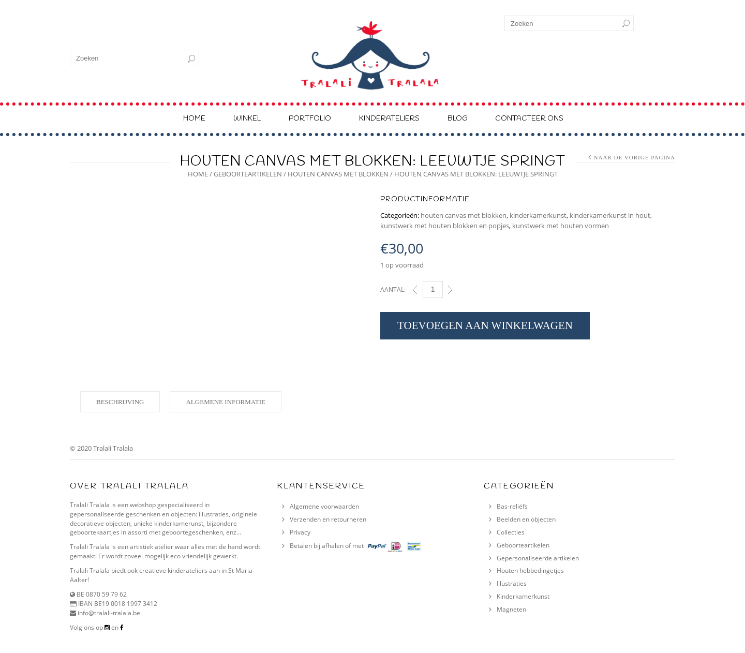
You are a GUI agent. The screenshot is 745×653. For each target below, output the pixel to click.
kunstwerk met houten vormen (560, 225)
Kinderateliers (389, 119)
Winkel (247, 119)
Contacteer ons (529, 119)
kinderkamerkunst (538, 215)
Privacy (300, 532)
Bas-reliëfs (512, 506)
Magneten (511, 609)
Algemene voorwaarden (324, 506)
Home (194, 119)
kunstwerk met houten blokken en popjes (444, 225)
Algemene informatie (225, 402)
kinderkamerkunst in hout (610, 215)
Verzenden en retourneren (328, 519)
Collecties (511, 532)
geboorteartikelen (248, 174)
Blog (457, 119)
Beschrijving (120, 402)
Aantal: (393, 289)
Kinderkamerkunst (523, 596)
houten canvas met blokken (338, 174)
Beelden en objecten (526, 519)
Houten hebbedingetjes (530, 570)
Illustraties (512, 583)
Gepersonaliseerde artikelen (538, 558)
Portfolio (310, 119)
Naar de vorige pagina (634, 157)
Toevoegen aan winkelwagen (485, 325)
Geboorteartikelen (523, 545)
